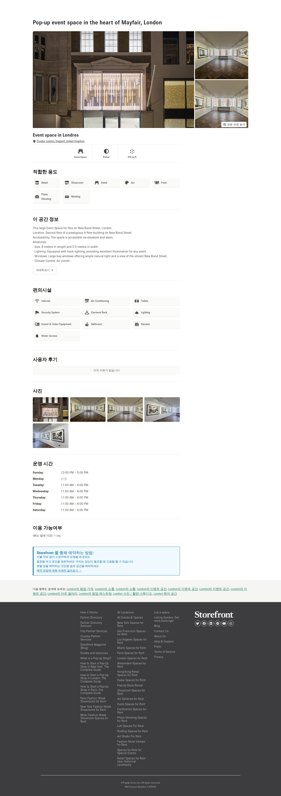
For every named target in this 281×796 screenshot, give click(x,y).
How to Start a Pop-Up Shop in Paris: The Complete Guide (94, 690)
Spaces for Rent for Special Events (129, 751)
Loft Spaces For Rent (130, 726)
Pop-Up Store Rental (130, 685)
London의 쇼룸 (104, 589)
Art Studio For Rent (129, 736)
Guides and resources (94, 653)
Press (157, 646)
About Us (160, 636)
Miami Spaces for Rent (131, 647)
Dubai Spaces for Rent (131, 680)
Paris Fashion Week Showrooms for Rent (93, 699)
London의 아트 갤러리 (62, 593)
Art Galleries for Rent (130, 698)
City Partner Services (93, 631)
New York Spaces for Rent (130, 624)
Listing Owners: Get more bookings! (166, 619)
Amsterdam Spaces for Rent (131, 665)
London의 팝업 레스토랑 (95, 593)
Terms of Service (164, 651)
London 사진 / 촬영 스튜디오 (132, 593)
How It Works (89, 612)
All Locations (125, 612)
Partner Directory (91, 617)
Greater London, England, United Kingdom (60, 141)
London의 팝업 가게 (80, 589)
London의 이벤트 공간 (152, 589)
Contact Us (161, 631)
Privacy (158, 656)
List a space (161, 612)
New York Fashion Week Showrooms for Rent (95, 708)
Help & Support (164, 641)
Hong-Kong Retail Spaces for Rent (128, 673)
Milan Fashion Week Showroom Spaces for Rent (94, 718)
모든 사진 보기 (234, 124)
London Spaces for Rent (132, 658)
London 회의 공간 (165, 593)
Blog (157, 625)
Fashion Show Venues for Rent (131, 743)
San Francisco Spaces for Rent (131, 632)
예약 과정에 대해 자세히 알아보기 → (59, 570)
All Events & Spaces (130, 617)
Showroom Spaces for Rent (131, 692)
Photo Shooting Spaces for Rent (132, 719)
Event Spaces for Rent (131, 704)
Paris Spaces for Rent (130, 653)
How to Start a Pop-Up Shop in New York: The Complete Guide (94, 666)
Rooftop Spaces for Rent (132, 731)
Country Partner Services (90, 637)
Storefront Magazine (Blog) (93, 646)
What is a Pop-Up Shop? (95, 658)
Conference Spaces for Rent (131, 710)
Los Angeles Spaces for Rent (132, 641)
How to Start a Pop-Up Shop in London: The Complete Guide (94, 678)
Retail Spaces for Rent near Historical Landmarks (131, 761)
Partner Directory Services (91, 624)
